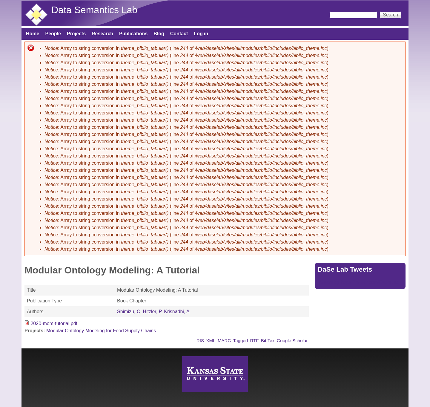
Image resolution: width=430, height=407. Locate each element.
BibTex (267, 340)
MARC (224, 340)
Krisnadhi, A (176, 311)
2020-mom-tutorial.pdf (53, 323)
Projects (76, 33)
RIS (200, 340)
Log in (201, 33)
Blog (158, 33)
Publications (133, 33)
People (53, 33)
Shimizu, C (128, 311)
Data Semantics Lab (94, 9)
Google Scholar (292, 340)
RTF (254, 340)
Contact (179, 33)
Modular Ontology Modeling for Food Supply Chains (101, 330)
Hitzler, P (152, 311)
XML (211, 340)
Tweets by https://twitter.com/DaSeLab (358, 282)
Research (102, 33)
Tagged (240, 340)
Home (32, 33)
